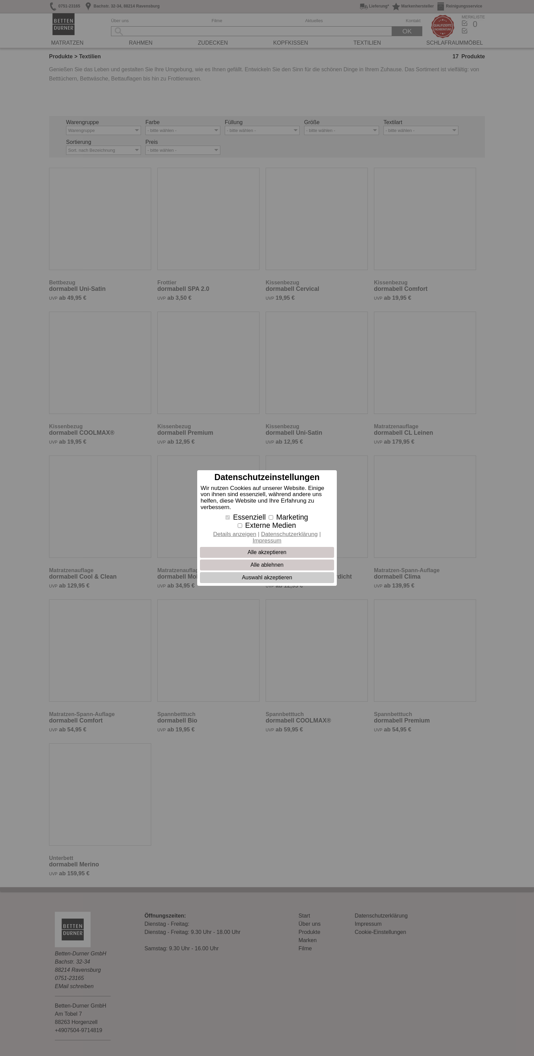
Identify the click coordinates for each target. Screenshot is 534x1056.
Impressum (267, 540)
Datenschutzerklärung (289, 534)
